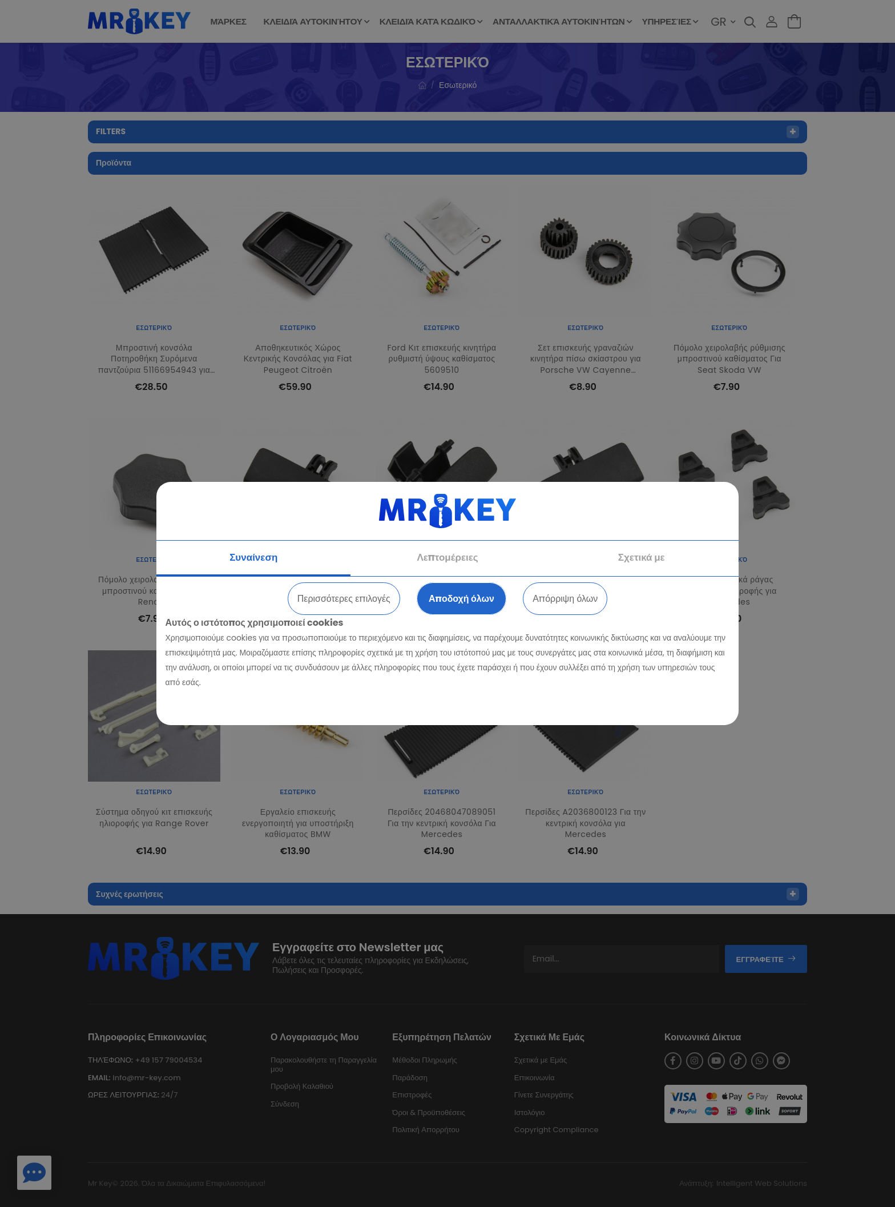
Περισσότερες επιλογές (343, 598)
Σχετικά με (641, 557)
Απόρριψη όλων (565, 598)
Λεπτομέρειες (447, 557)
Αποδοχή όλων (461, 598)
